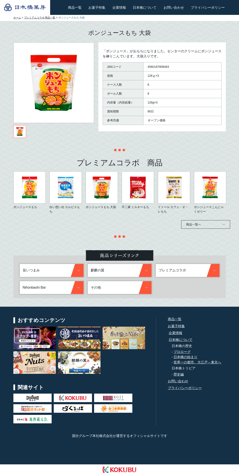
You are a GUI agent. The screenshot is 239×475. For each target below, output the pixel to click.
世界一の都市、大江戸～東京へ (197, 362)
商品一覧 (75, 7)
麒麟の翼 (97, 270)
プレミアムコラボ (172, 270)
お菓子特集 (96, 7)
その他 (96, 287)
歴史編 (179, 374)
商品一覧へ (205, 224)
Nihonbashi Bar (34, 287)
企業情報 (119, 7)
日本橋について (145, 7)
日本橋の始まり (185, 357)
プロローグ (182, 352)
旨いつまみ (31, 270)
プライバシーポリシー (208, 7)
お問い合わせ (174, 7)
